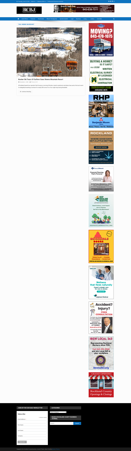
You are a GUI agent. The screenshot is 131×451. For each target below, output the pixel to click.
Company (20, 435)
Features (33, 19)
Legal (72, 19)
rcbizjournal (34, 82)
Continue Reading (25, 91)
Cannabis (99, 19)
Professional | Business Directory (55, 1)
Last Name (20, 430)
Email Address (22, 419)
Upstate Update (64, 19)
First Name (20, 425)
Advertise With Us (41, 1)
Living (85, 19)
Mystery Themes (56, 449)
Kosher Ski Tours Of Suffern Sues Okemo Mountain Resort (40, 79)
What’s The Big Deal (52, 19)
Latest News (24, 19)
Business (78, 19)
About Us (33, 1)
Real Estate (41, 19)
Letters (92, 19)
